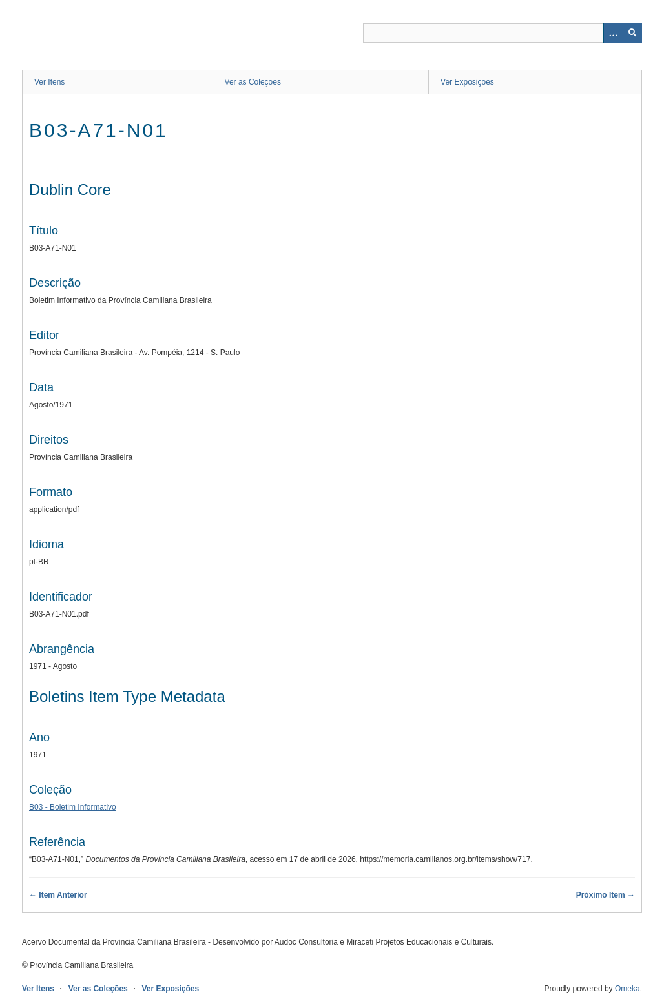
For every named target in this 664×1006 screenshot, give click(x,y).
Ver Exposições (467, 82)
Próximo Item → (605, 894)
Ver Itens (49, 82)
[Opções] (613, 33)
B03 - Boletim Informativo (72, 807)
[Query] (502, 33)
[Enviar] (632, 33)
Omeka (627, 988)
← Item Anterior (58, 894)
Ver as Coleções (253, 82)
